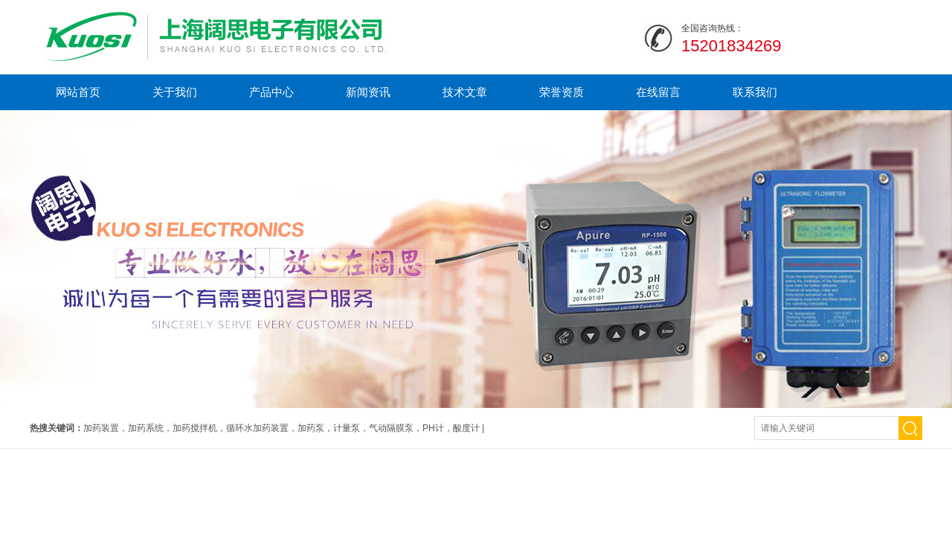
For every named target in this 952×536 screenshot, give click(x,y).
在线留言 (658, 92)
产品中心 (271, 92)
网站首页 (78, 92)
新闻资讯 (368, 92)
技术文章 (465, 92)
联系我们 (755, 92)
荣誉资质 (561, 92)
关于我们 (174, 92)
